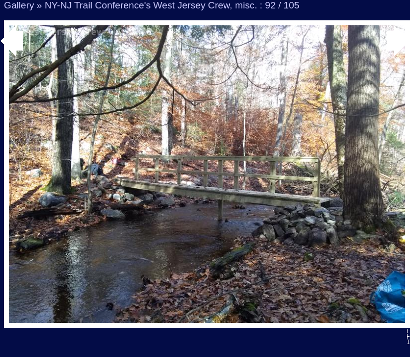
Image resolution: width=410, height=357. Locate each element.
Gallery (19, 5)
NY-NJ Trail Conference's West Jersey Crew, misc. (151, 5)
